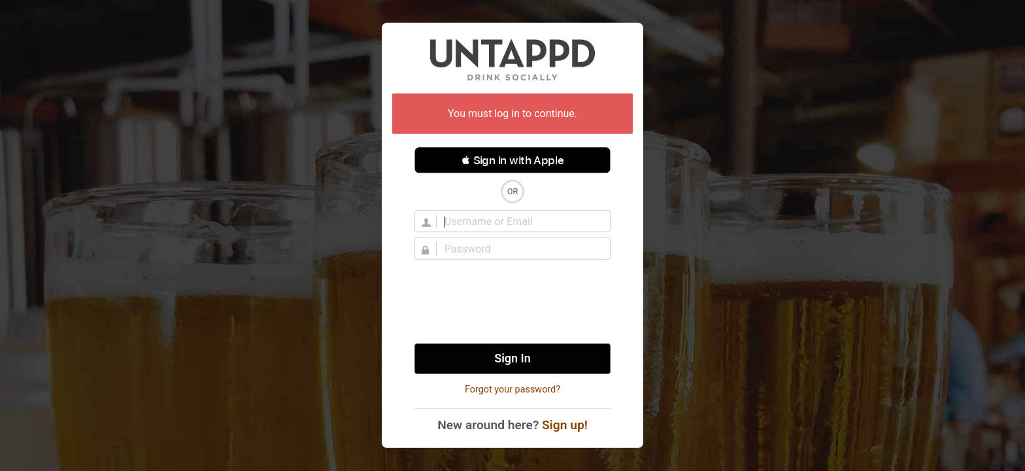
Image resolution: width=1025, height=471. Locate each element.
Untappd (512, 59)
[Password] (520, 248)
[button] (512, 160)
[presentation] (512, 301)
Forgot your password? (512, 389)
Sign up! (565, 424)
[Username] (520, 221)
